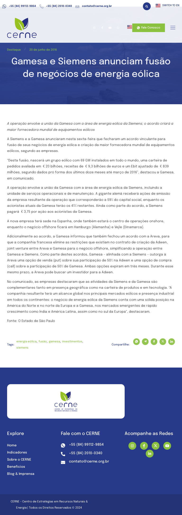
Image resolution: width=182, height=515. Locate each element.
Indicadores (17, 452)
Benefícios (16, 466)
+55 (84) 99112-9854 (19, 6)
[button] (147, 6)
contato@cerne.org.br (94, 6)
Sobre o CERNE (19, 459)
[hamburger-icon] (172, 28)
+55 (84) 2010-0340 (56, 6)
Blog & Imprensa (20, 474)
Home (12, 445)
